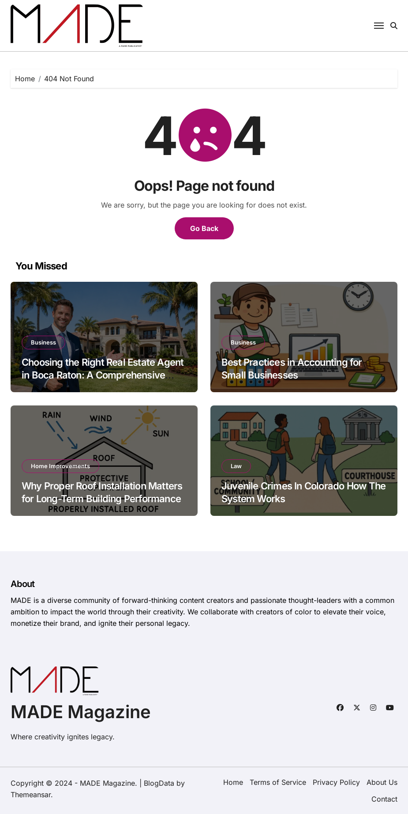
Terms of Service (278, 782)
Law (236, 465)
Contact (384, 799)
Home (233, 782)
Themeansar (31, 794)
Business (43, 342)
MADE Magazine (81, 712)
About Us (382, 782)
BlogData (159, 783)
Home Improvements (60, 465)
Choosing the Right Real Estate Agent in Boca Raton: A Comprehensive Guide (103, 374)
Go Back (204, 228)
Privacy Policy (336, 782)
